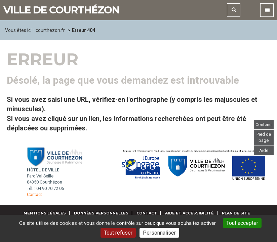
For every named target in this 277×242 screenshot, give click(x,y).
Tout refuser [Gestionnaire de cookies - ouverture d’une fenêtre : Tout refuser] (118, 233)
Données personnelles (101, 213)
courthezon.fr (50, 30)
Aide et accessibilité (189, 213)
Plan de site (236, 213)
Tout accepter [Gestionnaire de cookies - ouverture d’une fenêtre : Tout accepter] (242, 223)
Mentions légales (45, 213)
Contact (34, 194)
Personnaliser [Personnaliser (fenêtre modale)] (159, 233)
